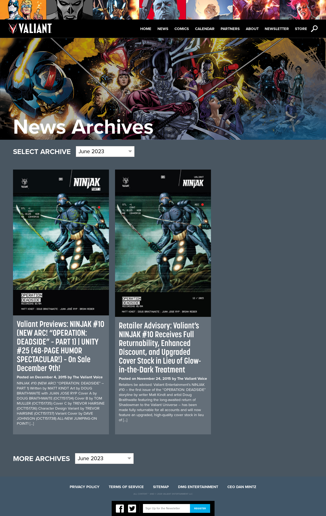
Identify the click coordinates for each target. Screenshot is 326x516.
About (252, 28)
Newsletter (277, 28)
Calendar (205, 28)
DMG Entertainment (198, 487)
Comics (181, 28)
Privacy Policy (85, 487)
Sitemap (161, 487)
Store (301, 28)
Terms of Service (126, 487)
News (162, 28)
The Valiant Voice (88, 377)
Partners (230, 28)
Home (145, 28)
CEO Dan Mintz (241, 487)
